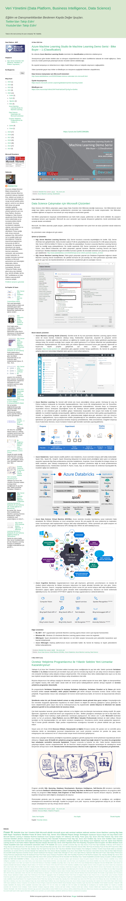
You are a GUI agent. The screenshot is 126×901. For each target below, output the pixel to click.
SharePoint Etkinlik (57, 882)
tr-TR (46, 845)
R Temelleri (38, 877)
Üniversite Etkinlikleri (10, 839)
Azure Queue (119, 861)
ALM (49, 859)
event (100, 889)
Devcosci (96, 869)
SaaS (8, 882)
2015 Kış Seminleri (24, 851)
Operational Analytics (18, 874)
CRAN (52, 864)
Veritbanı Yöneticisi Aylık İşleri (58, 887)
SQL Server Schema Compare (78, 881)
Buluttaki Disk (12, 864)
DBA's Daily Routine (9, 867)
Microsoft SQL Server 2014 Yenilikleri (60, 846)
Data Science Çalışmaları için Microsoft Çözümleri (61, 203)
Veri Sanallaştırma (91, 885)
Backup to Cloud (43, 862)
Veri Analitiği (62, 885)
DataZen (21, 869)
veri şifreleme (61, 841)
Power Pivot (38, 854)
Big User (77, 844)
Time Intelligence (87, 849)
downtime (96, 889)
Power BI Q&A (87, 874)
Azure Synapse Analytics (53, 837)
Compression (119, 864)
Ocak (11, 128)
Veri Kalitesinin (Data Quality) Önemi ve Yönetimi (20, 320)
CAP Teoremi (39, 864)
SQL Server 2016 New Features (99, 837)
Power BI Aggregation (47, 874)
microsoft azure (59, 832)
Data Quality (87, 867)
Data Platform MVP (116, 835)
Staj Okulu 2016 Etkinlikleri (93, 882)
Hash (76, 871)
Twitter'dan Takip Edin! (20, 21)
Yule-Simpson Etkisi (117, 887)
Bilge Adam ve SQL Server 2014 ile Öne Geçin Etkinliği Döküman (77, 862)
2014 (9, 146)
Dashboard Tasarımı (95, 835)
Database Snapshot (56, 869)
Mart (11, 104)
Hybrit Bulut (92, 871)
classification (56, 194)
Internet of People (103, 871)
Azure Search (75, 851)
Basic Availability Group (54, 862)
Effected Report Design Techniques (74, 835)
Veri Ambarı (55, 885)
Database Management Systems (32, 869)
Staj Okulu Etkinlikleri (65, 849)
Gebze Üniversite (66, 871)
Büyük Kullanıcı (32, 864)
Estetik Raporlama (17, 852)
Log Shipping (116, 871)
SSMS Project (110, 881)
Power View (9, 849)
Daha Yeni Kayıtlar (38, 816)
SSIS (105, 881)
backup (44, 889)
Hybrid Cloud (112, 841)
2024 (9, 82)
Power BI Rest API (105, 846)
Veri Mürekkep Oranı (76, 856)
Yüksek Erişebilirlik (10, 845)
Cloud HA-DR (63, 864)
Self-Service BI (56, 856)
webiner (79, 832)
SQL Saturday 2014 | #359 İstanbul (68, 879)
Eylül (11, 98)
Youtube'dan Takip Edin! (21, 25)
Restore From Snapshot (25, 879)
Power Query (84, 837)
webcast (86, 832)
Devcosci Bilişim (42, 810)
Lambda (110, 871)
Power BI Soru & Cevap (98, 874)
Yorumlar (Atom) (42, 820)
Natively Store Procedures (115, 872)
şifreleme (20, 839)
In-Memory (44, 839)
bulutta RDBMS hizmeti (57, 889)
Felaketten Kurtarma (56, 871)
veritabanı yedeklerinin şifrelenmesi (59, 890)
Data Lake (81, 867)
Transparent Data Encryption (96, 843)
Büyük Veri (105, 835)
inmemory (53, 841)
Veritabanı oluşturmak (43, 887)
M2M (121, 871)
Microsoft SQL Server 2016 (56, 843)
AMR (52, 859)
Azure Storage (35, 839)
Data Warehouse (15, 869)
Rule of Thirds (41, 879)
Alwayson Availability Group (111, 859)
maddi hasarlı (12, 890)
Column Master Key (110, 864)
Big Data (119, 832)
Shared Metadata (66, 882)
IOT (63, 837)
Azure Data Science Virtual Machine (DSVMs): (51, 652)
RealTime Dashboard (37, 837)
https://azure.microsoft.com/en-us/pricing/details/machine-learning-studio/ (57, 83)
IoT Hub (70, 852)
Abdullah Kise (12, 186)
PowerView (24, 849)
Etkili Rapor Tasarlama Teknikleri (16, 835)
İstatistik (51, 845)
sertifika (33, 890)
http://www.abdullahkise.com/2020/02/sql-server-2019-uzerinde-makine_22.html (75, 253)
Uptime (44, 885)
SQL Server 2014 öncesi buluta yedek (25, 856)
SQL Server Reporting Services (62, 881)
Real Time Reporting (79, 843)
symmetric (41, 890)
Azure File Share (70, 861)
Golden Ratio (57, 852)
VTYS (47, 885)
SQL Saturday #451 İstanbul (52, 879)
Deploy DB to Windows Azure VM (80, 869)
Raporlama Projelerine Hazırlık (90, 877)
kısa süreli (6, 890)
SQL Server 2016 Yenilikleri (103, 839)
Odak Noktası (111, 852)
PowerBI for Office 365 (63, 854)
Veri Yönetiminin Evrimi (15, 887)
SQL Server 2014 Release (96, 879)
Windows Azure (117, 843)
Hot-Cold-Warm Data (83, 871)
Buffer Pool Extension (85, 851)
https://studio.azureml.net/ (51, 349)
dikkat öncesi (90, 889)
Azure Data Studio (61, 861)
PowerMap (74, 854)
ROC (55, 877)
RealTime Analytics (93, 854)
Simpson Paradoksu (77, 882)
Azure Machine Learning (45, 194)
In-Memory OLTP (111, 844)
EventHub (25, 852)
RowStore (34, 879)
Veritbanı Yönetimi (97, 849)
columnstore (28, 841)
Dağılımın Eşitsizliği (67, 869)
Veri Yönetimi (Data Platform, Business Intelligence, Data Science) (58, 8)
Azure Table (19, 862)
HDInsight (65, 852)
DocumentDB (7, 852)
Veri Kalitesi (74, 885)
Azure (19, 861)
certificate (114, 856)
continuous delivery (68, 889)
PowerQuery (17, 849)
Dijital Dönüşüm (117, 851)
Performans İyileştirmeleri (15, 854)
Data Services (115, 867)
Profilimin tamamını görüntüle (14, 282)
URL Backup (17, 885)
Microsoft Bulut (44, 846)
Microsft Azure (29, 872)
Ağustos (12, 101)
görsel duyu (109, 889)
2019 (9, 132)
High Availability (100, 844)
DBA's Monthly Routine (21, 867)
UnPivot (24, 885)
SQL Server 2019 (116, 837)
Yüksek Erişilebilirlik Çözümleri (91, 856)
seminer (93, 832)
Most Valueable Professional (57, 839)
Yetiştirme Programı (53, 810)
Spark (83, 882)
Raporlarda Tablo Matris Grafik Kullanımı (108, 877)
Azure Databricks (70, 652)
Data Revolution (107, 867)
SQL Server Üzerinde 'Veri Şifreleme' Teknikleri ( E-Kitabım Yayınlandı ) (15, 62)
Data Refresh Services (97, 867)
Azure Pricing (111, 861)
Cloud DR (57, 864)
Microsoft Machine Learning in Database (17, 837)
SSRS (5, 882)
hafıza (113, 889)
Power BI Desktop (94, 846)
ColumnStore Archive (98, 851)
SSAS (102, 881)
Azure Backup (84, 841)
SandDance (13, 882)
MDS (5, 872)
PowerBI (120, 874)
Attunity (58, 851)
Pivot (39, 874)
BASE (37, 862)
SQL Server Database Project (26, 881)
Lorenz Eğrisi (77, 852)
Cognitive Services (87, 864)
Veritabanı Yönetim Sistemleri (29, 887)
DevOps (92, 869)
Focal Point (92, 844)
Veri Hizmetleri (65, 856)
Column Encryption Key (99, 864)
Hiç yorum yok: (60, 191)
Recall (17, 879)
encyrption (46, 841)
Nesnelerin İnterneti (76, 846)
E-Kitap (26, 871)
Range (58, 877)
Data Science (94, 652)
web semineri (71, 832)
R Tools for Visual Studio (47, 877)
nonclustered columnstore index (34, 845)
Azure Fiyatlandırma (81, 861)
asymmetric (38, 889)
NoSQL (77, 837)
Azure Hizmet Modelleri (92, 861)
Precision (32, 877)
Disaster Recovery (12, 871)
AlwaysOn (27, 839)
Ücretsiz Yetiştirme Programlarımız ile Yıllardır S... (15, 120)
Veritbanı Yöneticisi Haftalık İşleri (92, 887)
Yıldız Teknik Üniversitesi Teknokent (24, 889)
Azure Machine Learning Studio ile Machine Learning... (16, 108)
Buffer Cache (113, 862)
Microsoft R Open (101, 852)
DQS (45, 867)
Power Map (71, 839)
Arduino (53, 851)
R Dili (85, 854)
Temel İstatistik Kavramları (107, 882)
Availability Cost (14, 861)
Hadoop (73, 871)
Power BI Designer (78, 874)
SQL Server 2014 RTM (83, 879)
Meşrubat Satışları (41, 843)
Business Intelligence (22, 864)
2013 (9, 148)
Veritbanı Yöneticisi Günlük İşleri (74, 887)
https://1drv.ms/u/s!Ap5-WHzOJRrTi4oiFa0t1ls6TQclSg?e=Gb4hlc (55, 89)
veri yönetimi (15, 851)
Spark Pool (46, 849)
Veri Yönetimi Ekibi (32, 832)
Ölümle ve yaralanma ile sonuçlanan (77, 890)
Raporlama (69, 843)
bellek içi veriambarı (116, 849)
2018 (9, 135)
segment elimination (25, 890)
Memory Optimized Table (88, 852)
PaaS (29, 874)
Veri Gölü (68, 885)
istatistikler (20, 859)
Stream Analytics (77, 849)
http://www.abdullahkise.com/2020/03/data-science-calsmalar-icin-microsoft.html (60, 76)
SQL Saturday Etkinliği (105, 854)
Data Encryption (73, 867)
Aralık (11, 95)
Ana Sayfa (77, 816)
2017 (9, 137)
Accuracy (56, 859)
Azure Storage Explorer (10, 862)
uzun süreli (47, 890)
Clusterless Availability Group (74, 864)
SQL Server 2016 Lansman (44, 856)
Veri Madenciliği (82, 885)
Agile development (74, 859)
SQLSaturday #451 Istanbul (93, 881)
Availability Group (65, 851)
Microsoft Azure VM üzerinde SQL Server (28, 846)
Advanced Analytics (64, 859)
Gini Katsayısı (49, 852)
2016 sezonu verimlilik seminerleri (64, 844)
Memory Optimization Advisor (18, 872)
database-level (37, 841)
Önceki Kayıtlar (115, 816)
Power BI (8, 832)
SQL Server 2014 (54, 835)
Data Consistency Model (62, 867)
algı (34, 889)
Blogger (74, 896)
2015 (9, 143)
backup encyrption (105, 856)
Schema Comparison (22, 882)
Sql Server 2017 (54, 849)
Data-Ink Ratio (109, 851)
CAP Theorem (47, 864)
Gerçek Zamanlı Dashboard (37, 852)
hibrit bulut (14, 859)
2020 (9, 93)
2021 (9, 90)
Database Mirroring (46, 869)
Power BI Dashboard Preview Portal (63, 874)
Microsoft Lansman (69, 872)
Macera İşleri (11, 846)
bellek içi (48, 889)
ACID (46, 859)
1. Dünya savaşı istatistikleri (37, 859)
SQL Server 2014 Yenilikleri (84, 839)
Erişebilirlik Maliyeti (33, 871)
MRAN (8, 872)
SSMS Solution (118, 881)
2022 (9, 87)
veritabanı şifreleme (72, 841)
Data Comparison (51, 867)
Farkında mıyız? (46, 871)
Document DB (20, 871)
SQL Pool (39, 849)
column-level (20, 841)
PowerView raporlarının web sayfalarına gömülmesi (17, 877)
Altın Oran (47, 851)
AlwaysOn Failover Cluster (96, 859)
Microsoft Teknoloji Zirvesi (81, 872)
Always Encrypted (84, 859)
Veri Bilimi (109, 843)
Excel (40, 871)
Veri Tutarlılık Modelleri (102, 885)
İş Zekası (26, 859)
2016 (9, 140)
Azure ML (104, 841)
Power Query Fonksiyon (50, 854)
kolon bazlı (19, 845)
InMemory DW (69, 837)
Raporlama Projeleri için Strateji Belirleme (71, 877)
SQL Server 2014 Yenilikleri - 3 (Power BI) (20, 370)
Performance (34, 874)
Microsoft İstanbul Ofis (94, 872)
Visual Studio (106, 849)
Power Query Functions (111, 874)
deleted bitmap (77, 889)
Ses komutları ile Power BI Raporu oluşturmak (40, 882)
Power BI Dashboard (29, 854)
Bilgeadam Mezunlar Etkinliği (101, 862)
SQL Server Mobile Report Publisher (43, 881)
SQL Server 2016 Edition (109, 879)
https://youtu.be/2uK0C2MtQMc (76, 132)
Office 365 (86, 846)
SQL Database (32, 849)
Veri (51, 885)
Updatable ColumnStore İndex (34, 885)
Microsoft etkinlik (46, 832)
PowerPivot (80, 854)
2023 (9, 85)
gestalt (104, 889)
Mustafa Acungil (104, 872)
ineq (121, 889)
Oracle (25, 874)
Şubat (11, 125)
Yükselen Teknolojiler (9, 889)
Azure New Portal (103, 861)
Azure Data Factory (27, 861)
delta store (83, 889)
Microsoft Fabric (59, 872)
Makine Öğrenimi (29, 843)
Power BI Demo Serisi (38, 835)
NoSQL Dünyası (8, 874)
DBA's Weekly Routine (33, 867)
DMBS (41, 867)
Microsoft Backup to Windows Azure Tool (44, 872)
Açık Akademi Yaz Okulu (28, 862)
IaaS (97, 871)
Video (114, 839)
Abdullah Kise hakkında (37, 851)
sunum (36, 890)
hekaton (118, 889)
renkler (18, 890)
